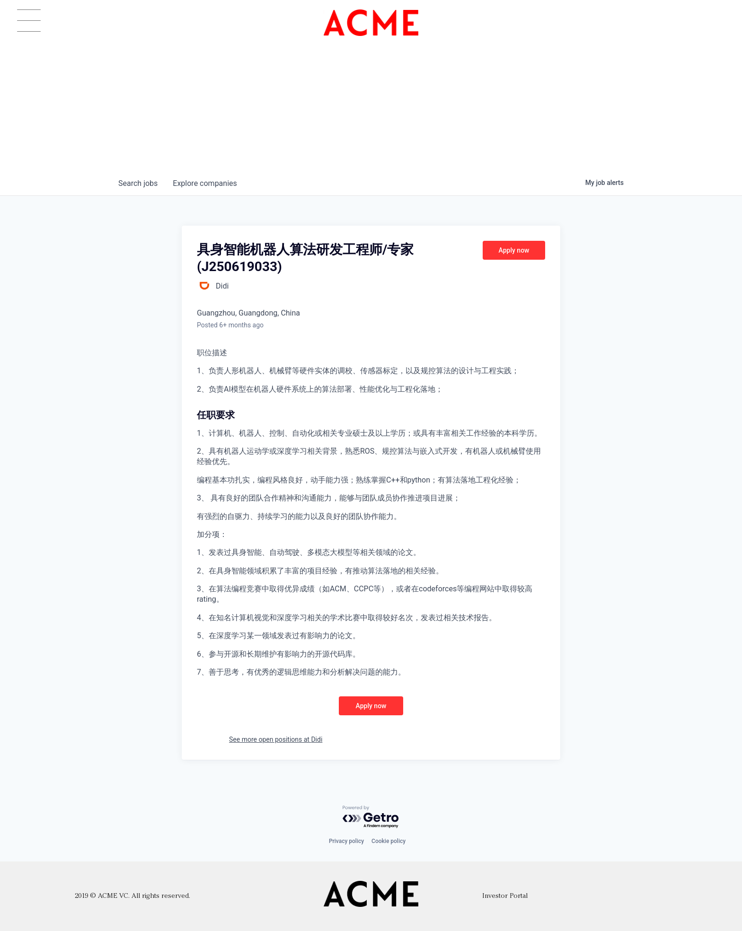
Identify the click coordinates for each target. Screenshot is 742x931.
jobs (138, 183)
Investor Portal (505, 896)
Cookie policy (388, 841)
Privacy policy (346, 841)
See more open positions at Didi (275, 739)
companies (205, 183)
